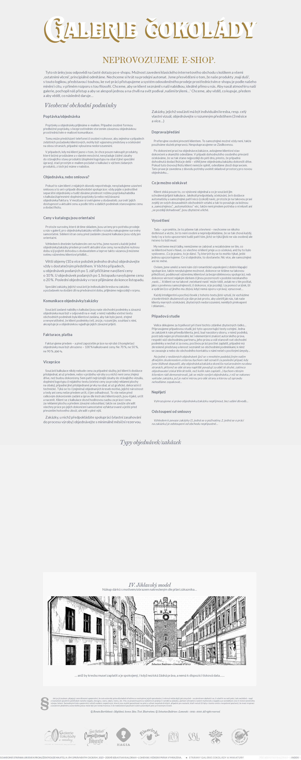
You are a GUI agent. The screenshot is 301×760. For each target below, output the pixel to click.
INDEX (295, 757)
